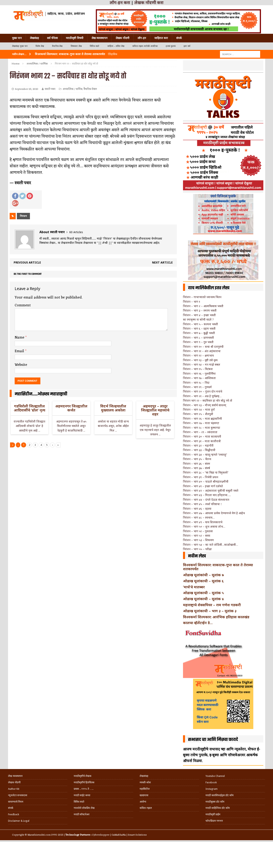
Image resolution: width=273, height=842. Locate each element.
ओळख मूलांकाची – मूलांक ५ (203, 592)
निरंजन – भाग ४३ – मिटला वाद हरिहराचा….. (207, 495)
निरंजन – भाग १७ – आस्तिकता (199, 378)
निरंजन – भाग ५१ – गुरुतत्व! (198, 531)
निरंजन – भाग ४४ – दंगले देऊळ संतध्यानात (206, 500)
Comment (23, 305)
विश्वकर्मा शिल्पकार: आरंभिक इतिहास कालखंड (216, 616)
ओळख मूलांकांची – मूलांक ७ (203, 574)
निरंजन (23, 216)
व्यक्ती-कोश (145, 782)
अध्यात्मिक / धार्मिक (72, 89)
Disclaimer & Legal (18, 820)
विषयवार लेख (76, 46)
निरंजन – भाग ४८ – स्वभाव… (199, 517)
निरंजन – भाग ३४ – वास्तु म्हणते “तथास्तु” (205, 454)
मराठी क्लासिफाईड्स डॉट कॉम (220, 795)
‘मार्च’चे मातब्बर (194, 587)
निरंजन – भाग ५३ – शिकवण (198, 540)
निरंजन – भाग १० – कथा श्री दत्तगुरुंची (203, 347)
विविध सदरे (94, 46)
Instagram (212, 788)
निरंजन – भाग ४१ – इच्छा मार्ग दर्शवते (203, 486)
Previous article (27, 262)
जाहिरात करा (161, 38)
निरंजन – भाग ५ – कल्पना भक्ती (200, 324)
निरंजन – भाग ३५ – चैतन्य (197, 459)
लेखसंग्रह (34, 38)
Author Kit (13, 788)
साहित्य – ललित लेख (116, 46)
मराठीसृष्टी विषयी (74, 38)
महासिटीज (145, 788)
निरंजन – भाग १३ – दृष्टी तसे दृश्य (200, 360)
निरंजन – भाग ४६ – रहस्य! (197, 509)
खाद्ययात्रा (144, 795)
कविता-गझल (146, 807)
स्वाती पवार (50, 89)
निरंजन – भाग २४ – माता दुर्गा (199, 409)
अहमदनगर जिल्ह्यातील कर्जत (71, 408)
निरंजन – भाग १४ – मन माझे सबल (201, 364)
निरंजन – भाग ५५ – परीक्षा (197, 549)
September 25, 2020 (26, 89)
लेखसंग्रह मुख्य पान (20, 46)
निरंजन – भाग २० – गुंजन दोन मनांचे (202, 391)
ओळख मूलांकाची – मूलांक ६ (203, 580)
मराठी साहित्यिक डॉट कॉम (218, 807)
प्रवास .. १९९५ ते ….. (83, 788)
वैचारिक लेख (57, 46)
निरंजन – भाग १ (191, 302)
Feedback (13, 814)
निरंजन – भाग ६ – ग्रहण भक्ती (199, 328)
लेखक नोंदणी (122, 38)
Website (21, 365)
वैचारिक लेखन (90, 89)
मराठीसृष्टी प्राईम (213, 814)
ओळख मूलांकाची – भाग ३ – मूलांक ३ (209, 610)
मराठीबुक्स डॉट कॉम (215, 801)
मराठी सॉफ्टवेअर (81, 814)
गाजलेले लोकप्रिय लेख (84, 807)
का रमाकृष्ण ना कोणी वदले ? (198, 319)
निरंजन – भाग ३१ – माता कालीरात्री (202, 441)
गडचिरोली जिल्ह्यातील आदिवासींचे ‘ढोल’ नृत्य (29, 408)
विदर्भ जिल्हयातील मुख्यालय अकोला (113, 408)
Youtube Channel (215, 775)
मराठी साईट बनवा (82, 795)
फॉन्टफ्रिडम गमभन (214, 820)
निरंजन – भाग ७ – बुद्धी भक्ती (199, 333)
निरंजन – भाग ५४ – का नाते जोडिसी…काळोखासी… (210, 545)
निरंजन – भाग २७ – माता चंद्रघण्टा (201, 423)
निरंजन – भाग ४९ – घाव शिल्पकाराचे (202, 522)
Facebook (211, 782)
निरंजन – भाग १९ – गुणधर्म (197, 387)
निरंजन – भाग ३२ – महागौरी (198, 445)
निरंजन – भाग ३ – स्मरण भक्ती (200, 310)
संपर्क (179, 38)
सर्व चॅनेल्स (52, 38)
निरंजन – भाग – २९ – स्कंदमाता (200, 432)
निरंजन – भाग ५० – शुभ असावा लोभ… (204, 526)
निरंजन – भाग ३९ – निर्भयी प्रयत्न (200, 477)
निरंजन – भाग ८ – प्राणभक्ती (198, 337)
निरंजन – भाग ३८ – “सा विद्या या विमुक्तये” (205, 472)
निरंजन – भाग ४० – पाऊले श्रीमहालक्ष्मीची (205, 481)
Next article (162, 262)
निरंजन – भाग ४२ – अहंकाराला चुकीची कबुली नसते (210, 490)
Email (20, 351)
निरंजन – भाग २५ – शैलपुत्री (198, 414)
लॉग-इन (142, 38)
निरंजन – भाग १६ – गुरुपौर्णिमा (199, 373)
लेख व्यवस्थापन (99, 38)
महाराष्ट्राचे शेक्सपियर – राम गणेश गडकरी (212, 604)
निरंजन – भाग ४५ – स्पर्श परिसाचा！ (203, 504)
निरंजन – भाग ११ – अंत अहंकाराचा (202, 351)
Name (20, 337)
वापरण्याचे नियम (15, 801)
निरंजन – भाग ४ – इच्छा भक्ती (199, 315)
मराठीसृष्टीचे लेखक (82, 775)
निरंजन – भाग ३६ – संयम (196, 464)
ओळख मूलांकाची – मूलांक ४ (203, 598)
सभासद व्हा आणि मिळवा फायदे (213, 739)
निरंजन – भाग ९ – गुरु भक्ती (198, 342)
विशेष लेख (40, 46)
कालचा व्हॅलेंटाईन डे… (198, 622)
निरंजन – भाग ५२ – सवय (196, 535)
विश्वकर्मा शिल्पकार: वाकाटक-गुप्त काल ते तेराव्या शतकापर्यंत (218, 566)
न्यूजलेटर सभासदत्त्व (17, 795)
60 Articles (76, 232)
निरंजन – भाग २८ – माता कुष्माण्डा (201, 428)
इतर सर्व (187, 46)
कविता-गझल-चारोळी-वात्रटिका (145, 46)
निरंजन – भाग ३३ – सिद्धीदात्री (199, 450)
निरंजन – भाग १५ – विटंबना (198, 369)
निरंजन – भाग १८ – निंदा (196, 383)
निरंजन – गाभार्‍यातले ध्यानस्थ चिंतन (202, 297)
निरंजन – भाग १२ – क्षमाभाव (198, 355)
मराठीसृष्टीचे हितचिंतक (84, 782)
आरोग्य (143, 801)
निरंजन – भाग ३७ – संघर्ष (196, 468)
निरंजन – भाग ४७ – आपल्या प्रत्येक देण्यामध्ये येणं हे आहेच (214, 513)
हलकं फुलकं (170, 46)
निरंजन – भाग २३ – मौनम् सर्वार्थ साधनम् (204, 405)
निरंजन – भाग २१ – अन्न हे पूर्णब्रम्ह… (202, 396)
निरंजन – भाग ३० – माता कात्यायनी (202, 436)
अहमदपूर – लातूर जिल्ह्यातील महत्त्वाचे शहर (155, 410)
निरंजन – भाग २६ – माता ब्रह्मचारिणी (202, 418)
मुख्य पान (17, 38)
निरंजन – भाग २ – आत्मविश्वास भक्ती (203, 306)
